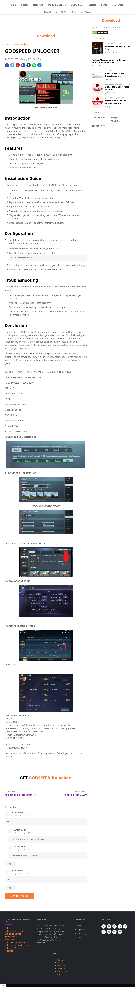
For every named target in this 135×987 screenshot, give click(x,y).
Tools (74, 12)
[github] (109, 926)
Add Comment (20, 896)
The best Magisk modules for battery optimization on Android (109, 61)
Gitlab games (11, 939)
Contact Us (62, 971)
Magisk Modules (50, 12)
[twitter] (120, 932)
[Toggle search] (133, 4)
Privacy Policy (80, 933)
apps (107, 43)
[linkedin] (120, 926)
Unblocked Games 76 (14, 934)
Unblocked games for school (17, 945)
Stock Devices (85, 12)
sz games (9, 951)
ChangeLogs (79, 929)
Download (46, 35)
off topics (108, 70)
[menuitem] (13, 5)
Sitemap (61, 968)
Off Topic (64, 12)
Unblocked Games (13, 928)
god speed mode (111, 84)
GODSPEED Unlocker (50, 778)
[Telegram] (127, 4)
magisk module (115, 43)
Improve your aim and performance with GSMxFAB (115, 103)
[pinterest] (125, 926)
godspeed (123, 84)
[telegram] (103, 932)
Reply (10, 863)
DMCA (60, 962)
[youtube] (114, 932)
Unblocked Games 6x (14, 948)
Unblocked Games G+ (14, 931)
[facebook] (103, 926)
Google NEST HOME (46, 25)
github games (11, 936)
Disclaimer (78, 925)
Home (60, 960)
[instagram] (114, 926)
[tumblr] (109, 932)
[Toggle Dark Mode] (130, 5)
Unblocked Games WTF (15, 942)
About (60, 974)
